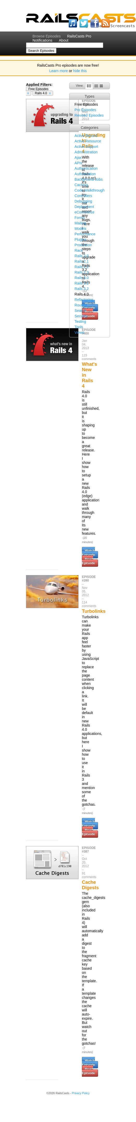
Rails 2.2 (82, 267)
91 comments (89, 875)
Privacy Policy (80, 1093)
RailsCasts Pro (79, 36)
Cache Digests (90, 885)
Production (83, 245)
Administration (86, 152)
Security (81, 316)
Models (80, 228)
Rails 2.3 (82, 272)
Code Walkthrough (90, 190)
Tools (79, 327)
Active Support (86, 146)
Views (79, 332)
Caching (81, 185)
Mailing (80, 223)
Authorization (85, 174)
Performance (85, 234)
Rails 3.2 (82, 289)
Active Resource (88, 141)
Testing (80, 321)
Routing (81, 305)
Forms (80, 218)
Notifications (42, 40)
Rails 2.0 (82, 256)
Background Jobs (89, 179)
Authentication (86, 168)
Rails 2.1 (82, 261)
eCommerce (84, 212)
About (63, 40)
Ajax (78, 157)
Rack (79, 250)
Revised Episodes (89, 115)
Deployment (84, 207)
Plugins (81, 239)
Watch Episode (88, 553)
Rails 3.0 (82, 278)
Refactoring (84, 300)
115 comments (89, 357)
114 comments (89, 604)
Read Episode (88, 561)
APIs (78, 163)
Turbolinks (94, 611)
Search (80, 310)
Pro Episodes (85, 110)
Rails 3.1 (82, 283)
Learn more (58, 71)
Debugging (83, 201)
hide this (80, 71)
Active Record (86, 136)
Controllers (83, 196)
